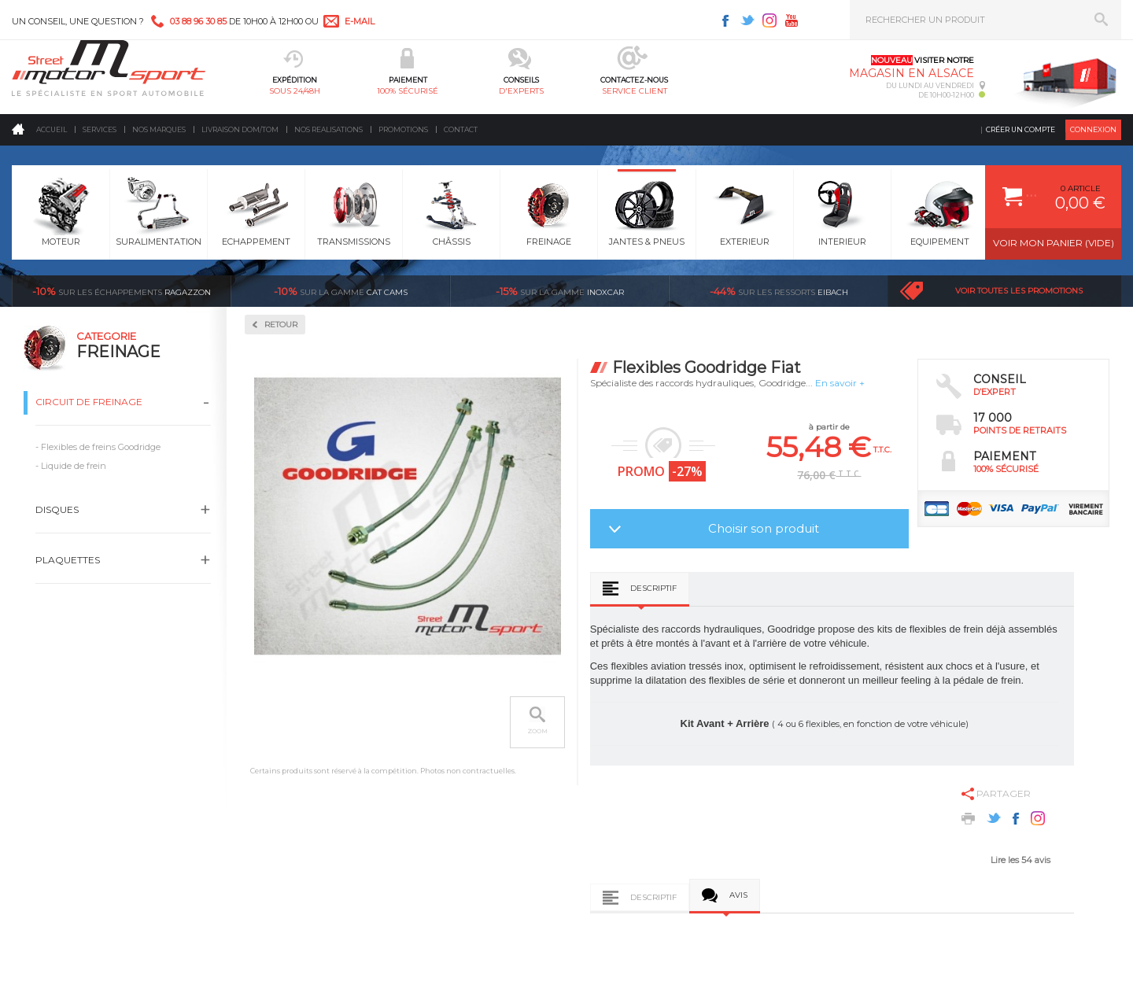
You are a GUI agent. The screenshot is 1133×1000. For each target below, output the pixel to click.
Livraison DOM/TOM (240, 129)
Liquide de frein (73, 465)
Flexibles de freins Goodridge (101, 446)
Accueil (51, 129)
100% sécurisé (407, 91)
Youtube (792, 20)
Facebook (725, 20)
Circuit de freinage (88, 402)
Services (99, 129)
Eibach (779, 291)
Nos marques (159, 129)
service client (634, 91)
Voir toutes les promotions (1019, 291)
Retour (280, 324)
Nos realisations (328, 129)
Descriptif (653, 588)
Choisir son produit (763, 528)
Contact (461, 129)
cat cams (341, 291)
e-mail (360, 21)
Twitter (747, 20)
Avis (738, 895)
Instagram (769, 20)
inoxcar (560, 291)
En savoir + (840, 383)
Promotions (403, 129)
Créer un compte (1020, 129)
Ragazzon (121, 291)
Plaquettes (67, 560)
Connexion (1093, 129)
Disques (57, 509)
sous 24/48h (294, 91)
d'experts (521, 91)
